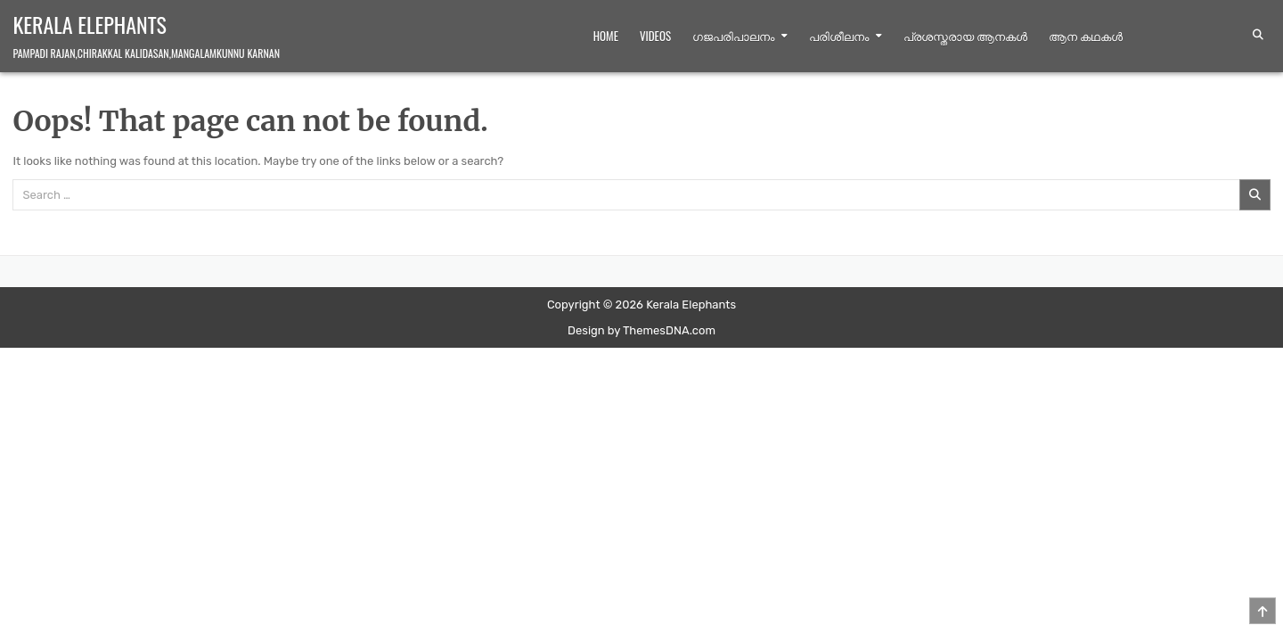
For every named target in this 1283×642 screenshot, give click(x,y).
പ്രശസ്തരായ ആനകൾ (965, 36)
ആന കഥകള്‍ (1086, 36)
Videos (655, 36)
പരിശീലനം (839, 36)
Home (605, 36)
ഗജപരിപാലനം (733, 36)
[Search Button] (1258, 34)
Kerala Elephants (89, 24)
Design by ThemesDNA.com (641, 330)
